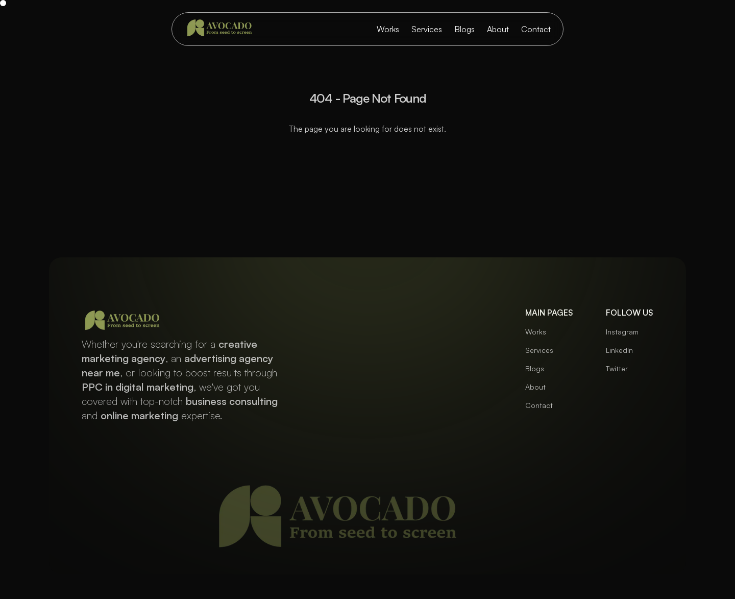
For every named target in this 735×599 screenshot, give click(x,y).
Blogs (464, 29)
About (498, 29)
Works (388, 29)
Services (426, 29)
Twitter (617, 368)
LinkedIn (619, 350)
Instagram (622, 331)
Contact (536, 29)
